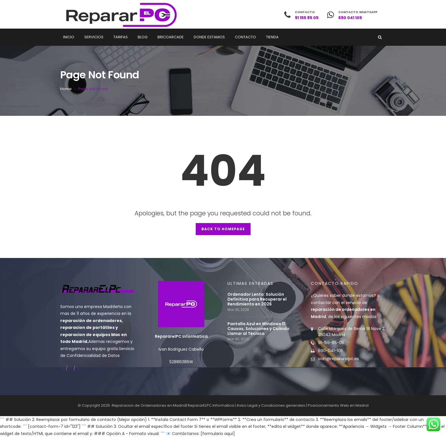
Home (66, 89)
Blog (142, 37)
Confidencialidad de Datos (93, 355)
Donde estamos (209, 37)
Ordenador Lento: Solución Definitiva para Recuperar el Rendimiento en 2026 (257, 299)
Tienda (272, 37)
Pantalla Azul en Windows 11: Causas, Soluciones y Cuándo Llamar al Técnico (258, 328)
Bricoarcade (170, 37)
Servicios (93, 37)
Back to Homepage (223, 229)
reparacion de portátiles (87, 327)
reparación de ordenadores (91, 320)
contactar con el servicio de (343, 309)
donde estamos (358, 295)
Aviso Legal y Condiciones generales (271, 405)
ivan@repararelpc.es (338, 358)
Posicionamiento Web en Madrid (338, 405)
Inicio (68, 37)
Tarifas (120, 37)
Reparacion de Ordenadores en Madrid (149, 405)
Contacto (245, 37)
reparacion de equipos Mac (90, 334)
